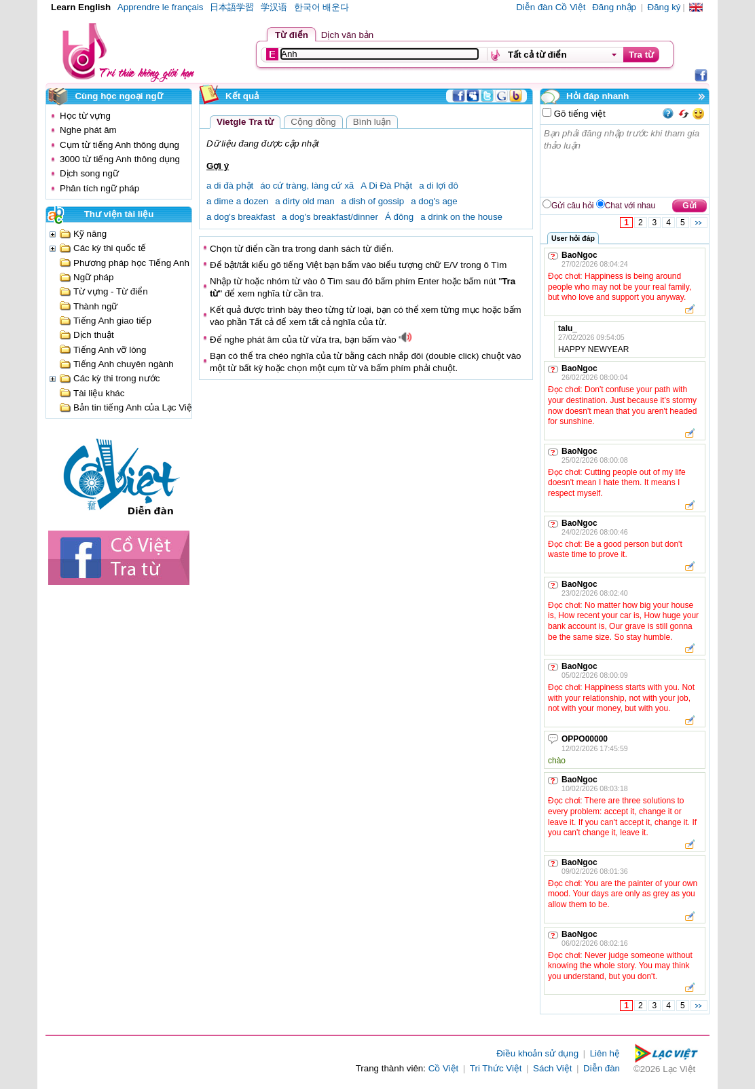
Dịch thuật (93, 335)
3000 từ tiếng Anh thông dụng (120, 159)
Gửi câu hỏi (572, 205)
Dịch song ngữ (89, 173)
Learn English (81, 7)
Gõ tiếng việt (578, 114)
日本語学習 (232, 7)
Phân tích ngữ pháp (99, 188)
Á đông (399, 217)
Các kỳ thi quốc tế (109, 248)
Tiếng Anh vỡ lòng (109, 350)
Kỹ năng (90, 234)
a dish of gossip (373, 201)
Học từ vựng (85, 116)
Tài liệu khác (98, 393)
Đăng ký (664, 7)
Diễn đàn (601, 1068)
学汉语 (274, 7)
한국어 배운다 (322, 7)
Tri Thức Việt (496, 1068)
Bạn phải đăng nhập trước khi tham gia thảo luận (625, 161)
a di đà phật (229, 185)
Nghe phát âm (88, 130)
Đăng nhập (614, 7)
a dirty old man (304, 201)
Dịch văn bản (347, 35)
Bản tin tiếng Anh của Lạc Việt (134, 407)
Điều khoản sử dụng (537, 1053)
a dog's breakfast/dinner (330, 217)
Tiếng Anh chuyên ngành (123, 364)
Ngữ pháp (93, 277)
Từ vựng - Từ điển (110, 291)
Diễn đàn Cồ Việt (550, 7)
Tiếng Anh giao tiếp (112, 321)
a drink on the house (461, 217)
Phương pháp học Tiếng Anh (131, 263)
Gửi (689, 205)
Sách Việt (552, 1068)
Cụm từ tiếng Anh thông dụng (119, 145)
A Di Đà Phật (386, 185)
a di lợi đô (438, 185)
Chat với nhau (630, 205)
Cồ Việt (443, 1068)
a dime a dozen (237, 201)
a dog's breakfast (240, 217)
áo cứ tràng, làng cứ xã (307, 185)
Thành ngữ (95, 306)
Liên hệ (605, 1053)
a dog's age (434, 201)
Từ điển (291, 35)
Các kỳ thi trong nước (116, 378)
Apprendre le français (160, 7)
